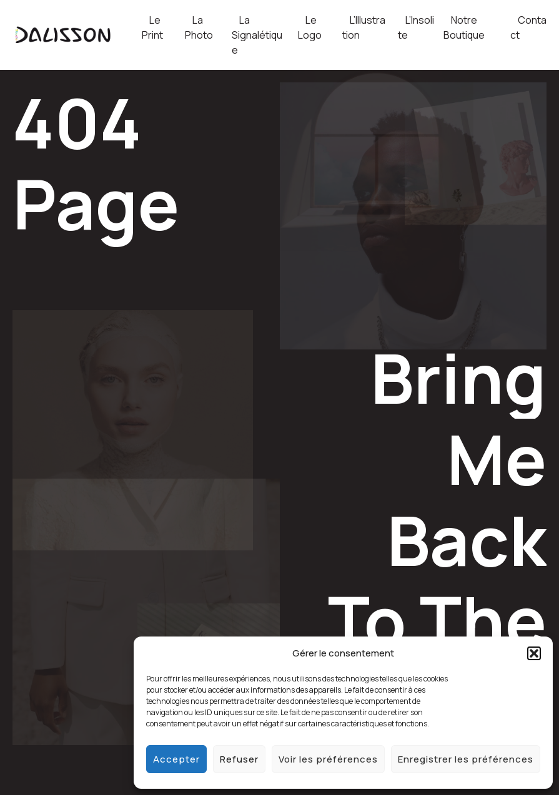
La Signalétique (257, 35)
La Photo (199, 27)
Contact (528, 27)
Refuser (239, 759)
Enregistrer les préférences (465, 759)
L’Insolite (416, 27)
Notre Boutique (464, 27)
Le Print (152, 27)
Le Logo (310, 27)
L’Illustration (363, 27)
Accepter (176, 759)
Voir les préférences (328, 759)
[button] (534, 653)
